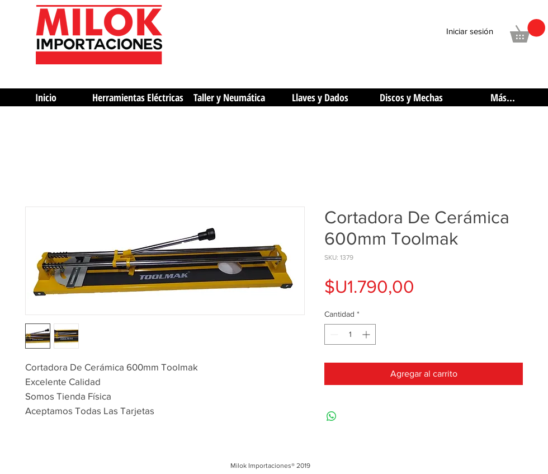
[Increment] (367, 334)
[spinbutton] (350, 334)
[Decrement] (333, 334)
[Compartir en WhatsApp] (331, 416)
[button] (527, 31)
